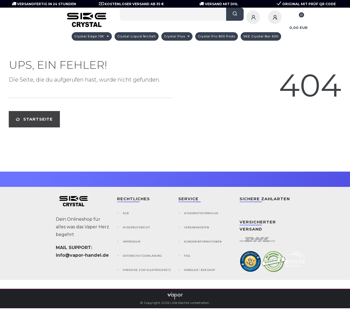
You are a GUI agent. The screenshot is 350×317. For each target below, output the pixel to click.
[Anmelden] (254, 17)
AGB (126, 213)
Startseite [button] (34, 119)
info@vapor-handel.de (82, 255)
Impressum (132, 241)
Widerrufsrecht (136, 227)
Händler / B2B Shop (199, 269)
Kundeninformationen (203, 241)
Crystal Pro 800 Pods (216, 36)
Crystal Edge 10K (89, 36)
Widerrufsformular (201, 213)
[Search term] (173, 14)
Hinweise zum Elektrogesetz (147, 269)
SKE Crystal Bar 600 (260, 36)
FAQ (187, 255)
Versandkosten (196, 227)
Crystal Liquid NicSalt (136, 36)
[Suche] (235, 14)
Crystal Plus (175, 36)
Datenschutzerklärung (142, 255)
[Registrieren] (275, 17)
